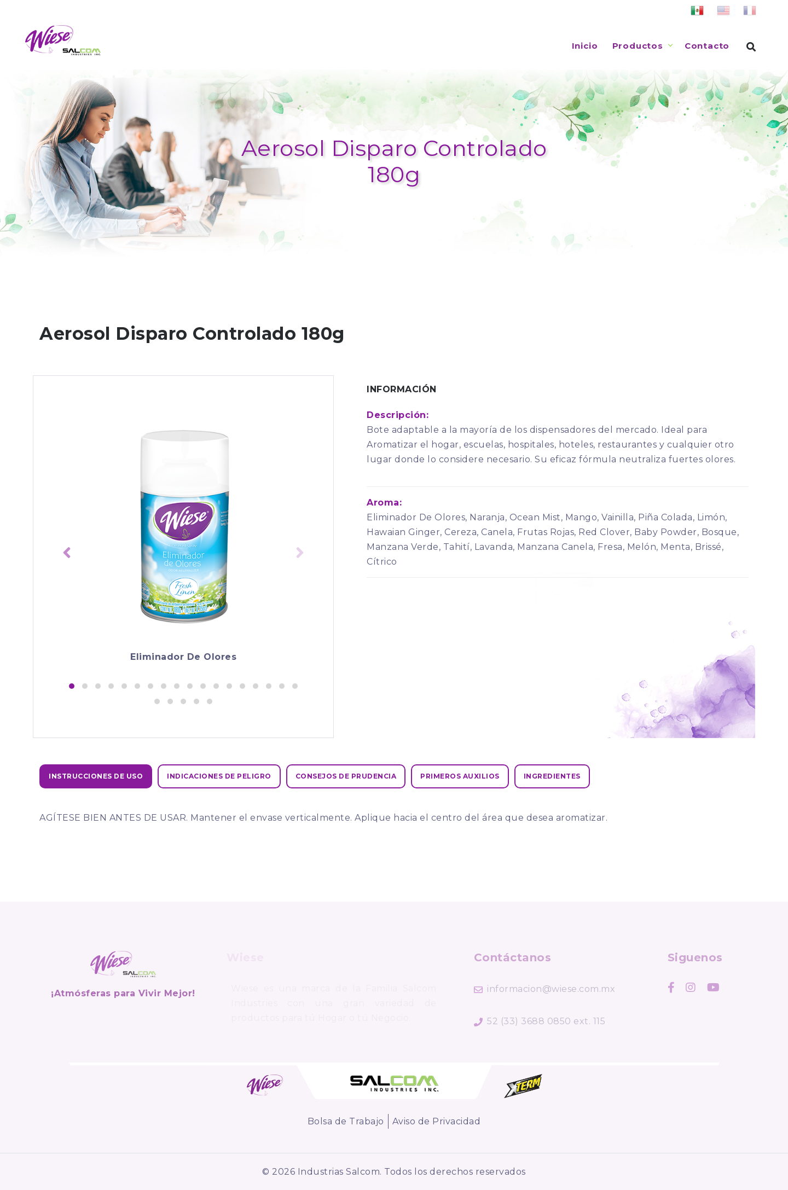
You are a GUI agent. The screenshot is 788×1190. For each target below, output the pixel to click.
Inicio (585, 45)
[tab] (95, 776)
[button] (71, 686)
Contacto (707, 45)
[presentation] (66, 554)
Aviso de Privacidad (436, 1121)
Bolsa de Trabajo (346, 1121)
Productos (637, 45)
